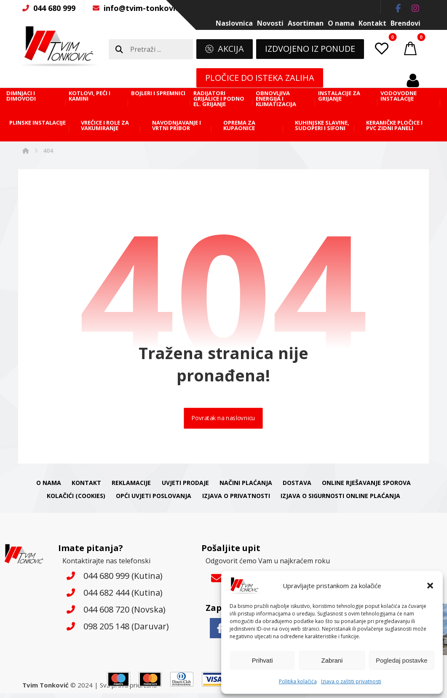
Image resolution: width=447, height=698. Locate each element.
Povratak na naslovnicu (223, 421)
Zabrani (332, 660)
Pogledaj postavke (402, 660)
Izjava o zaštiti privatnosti (351, 681)
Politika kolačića (298, 681)
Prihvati (262, 660)
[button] (430, 585)
